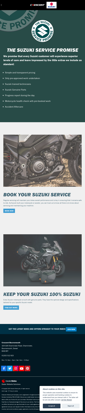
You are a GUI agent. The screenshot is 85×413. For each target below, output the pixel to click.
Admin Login (4, 391)
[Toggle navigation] (1, 5)
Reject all (71, 406)
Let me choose (66, 400)
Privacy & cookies (13, 391)
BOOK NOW (9, 211)
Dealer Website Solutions (11, 384)
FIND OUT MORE (11, 307)
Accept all (51, 406)
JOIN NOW (71, 329)
